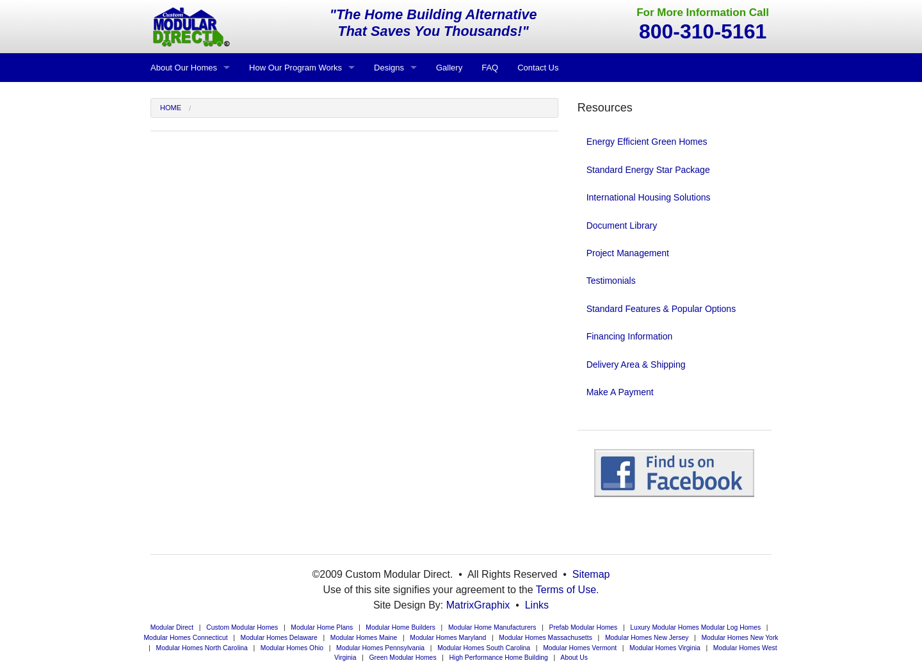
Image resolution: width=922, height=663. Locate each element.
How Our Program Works (295, 67)
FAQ (489, 67)
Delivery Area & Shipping (636, 364)
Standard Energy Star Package (648, 170)
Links (537, 605)
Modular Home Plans (322, 627)
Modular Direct (172, 627)
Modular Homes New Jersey (647, 637)
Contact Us (537, 67)
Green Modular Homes (402, 657)
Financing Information (629, 336)
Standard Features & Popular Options (661, 309)
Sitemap (591, 574)
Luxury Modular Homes (664, 627)
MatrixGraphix (478, 605)
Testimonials (611, 280)
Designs (389, 67)
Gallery (449, 67)
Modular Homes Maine (364, 637)
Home (170, 107)
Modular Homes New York (739, 637)
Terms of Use (566, 589)
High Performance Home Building (498, 657)
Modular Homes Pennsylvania (380, 647)
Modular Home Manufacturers (492, 627)
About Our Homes (183, 67)
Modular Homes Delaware (279, 637)
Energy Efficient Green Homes (647, 141)
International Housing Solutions (648, 197)
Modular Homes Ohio (292, 647)
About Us (574, 657)
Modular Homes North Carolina (202, 647)
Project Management (627, 253)
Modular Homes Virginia (664, 647)
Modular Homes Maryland (448, 637)
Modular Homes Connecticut (185, 637)
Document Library (622, 225)
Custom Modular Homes (242, 627)
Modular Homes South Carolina (483, 647)
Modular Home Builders (400, 627)
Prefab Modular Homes (583, 627)
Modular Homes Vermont (580, 647)
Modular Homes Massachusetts (545, 637)
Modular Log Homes (731, 627)
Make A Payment (620, 392)
